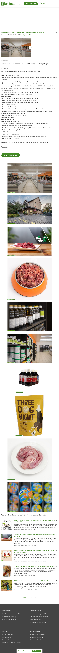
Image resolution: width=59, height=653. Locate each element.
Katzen (10, 634)
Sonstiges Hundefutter (27, 35)
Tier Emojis (40, 640)
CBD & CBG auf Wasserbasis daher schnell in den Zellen (32, 581)
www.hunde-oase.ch (7, 150)
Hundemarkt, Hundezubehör (11, 614)
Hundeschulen (6, 637)
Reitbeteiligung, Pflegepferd (11, 640)
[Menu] (43, 3)
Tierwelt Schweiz (6, 64)
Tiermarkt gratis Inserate (37, 634)
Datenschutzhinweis (24, 651)
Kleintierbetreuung (35, 619)
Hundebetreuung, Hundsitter (39, 614)
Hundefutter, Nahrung (9, 617)
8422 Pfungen (31, 64)
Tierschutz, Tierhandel (37, 637)
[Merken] (57, 32)
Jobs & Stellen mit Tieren (38, 622)
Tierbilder (33, 640)
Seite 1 (25, 597)
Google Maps (43, 64)
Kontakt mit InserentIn (10, 155)
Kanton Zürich (19, 64)
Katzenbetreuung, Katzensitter (39, 617)
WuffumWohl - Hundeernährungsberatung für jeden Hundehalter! (35, 566)
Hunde (4, 634)
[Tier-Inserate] (12, 3)
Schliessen (36, 651)
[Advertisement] (29, 18)
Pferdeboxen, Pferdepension (11, 643)
